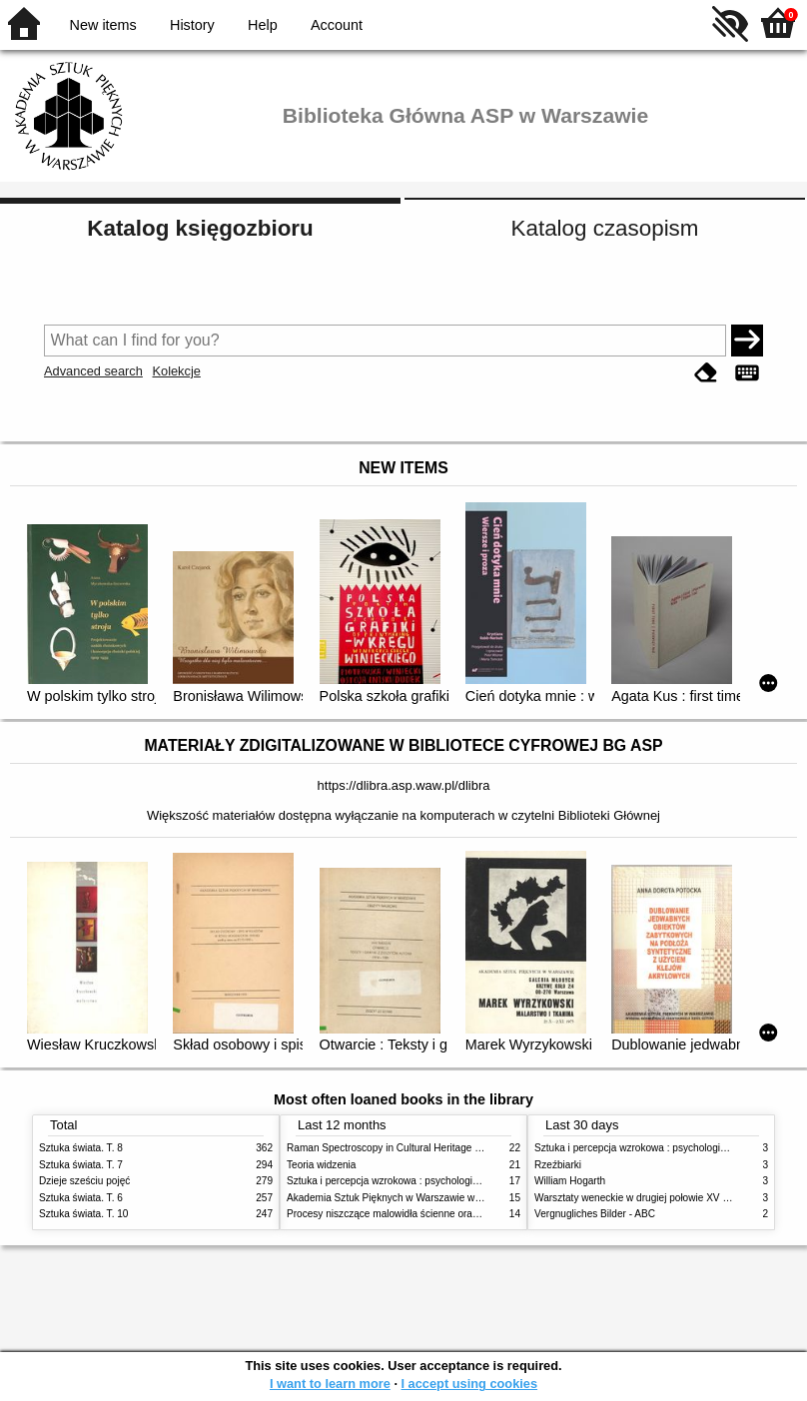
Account (337, 25)
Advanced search (93, 370)
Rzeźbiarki (557, 1164)
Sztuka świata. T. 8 (81, 1147)
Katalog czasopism (605, 228)
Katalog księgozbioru (200, 228)
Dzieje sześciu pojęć (84, 1180)
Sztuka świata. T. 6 (81, 1197)
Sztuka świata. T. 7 (81, 1164)
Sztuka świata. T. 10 (83, 1213)
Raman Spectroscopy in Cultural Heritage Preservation (409, 1147)
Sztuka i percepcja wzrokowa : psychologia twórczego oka (416, 1180)
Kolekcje (176, 370)
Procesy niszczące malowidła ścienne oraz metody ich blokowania (434, 1213)
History (192, 25)
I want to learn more (330, 1383)
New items (103, 25)
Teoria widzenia (321, 1164)
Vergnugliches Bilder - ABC (594, 1213)
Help (263, 25)
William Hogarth (569, 1180)
